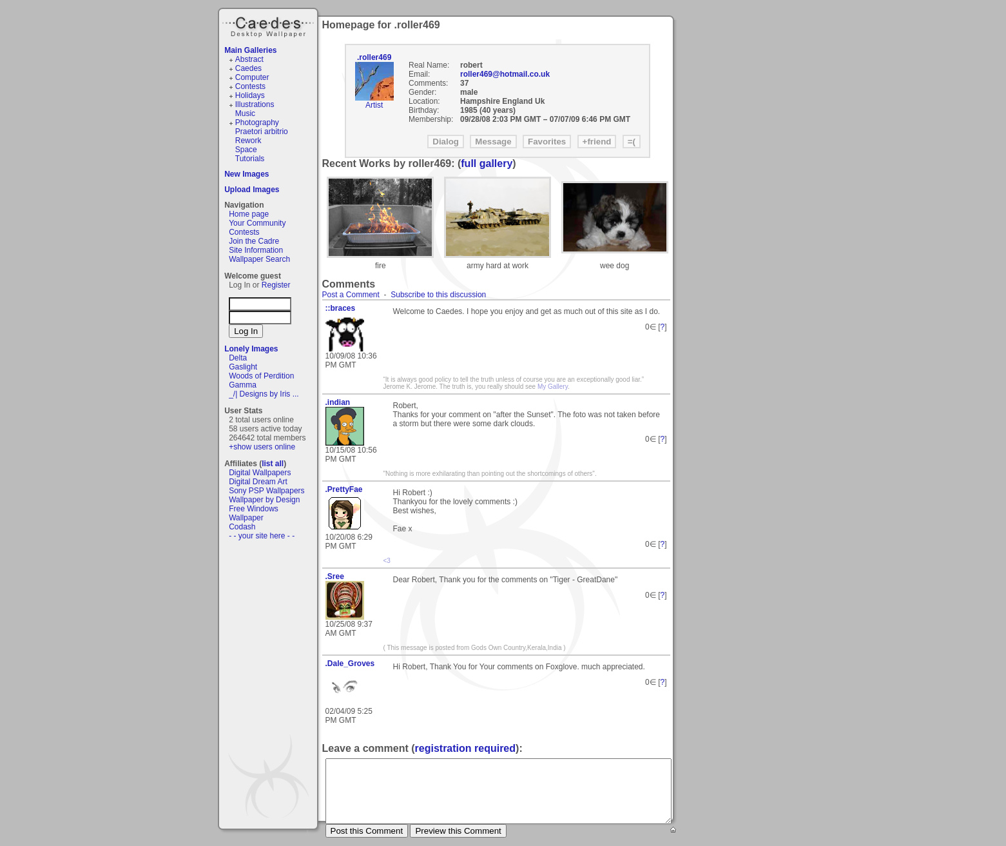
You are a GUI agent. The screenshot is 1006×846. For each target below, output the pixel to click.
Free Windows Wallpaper (253, 513)
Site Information (256, 250)
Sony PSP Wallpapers (266, 490)
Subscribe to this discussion (438, 294)
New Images (246, 174)
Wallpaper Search (259, 259)
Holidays (250, 95)
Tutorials (250, 158)
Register (276, 285)
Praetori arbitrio (261, 131)
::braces (340, 308)
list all (273, 463)
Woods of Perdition (261, 375)
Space (246, 149)
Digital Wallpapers (260, 472)
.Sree (334, 576)
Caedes (269, 25)
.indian (338, 402)
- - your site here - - (262, 535)
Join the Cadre (254, 241)
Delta (238, 357)
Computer (252, 77)
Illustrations (255, 104)
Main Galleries (250, 50)
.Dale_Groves (350, 663)
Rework (248, 140)
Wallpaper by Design (264, 499)
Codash (242, 526)
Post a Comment (351, 294)
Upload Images (251, 189)
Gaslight (243, 366)
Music (245, 113)
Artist (374, 105)
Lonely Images (251, 348)
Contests (250, 86)
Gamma (242, 384)
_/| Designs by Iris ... (264, 393)
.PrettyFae (344, 489)
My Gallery (552, 386)
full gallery (486, 163)
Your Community (257, 223)
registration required (465, 748)
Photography (257, 122)
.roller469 (374, 57)
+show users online (262, 446)
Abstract (249, 59)
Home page (249, 214)
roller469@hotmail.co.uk (505, 74)
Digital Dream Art (258, 481)
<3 (387, 560)
